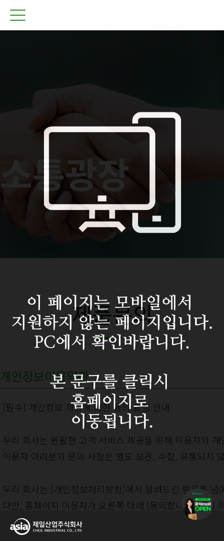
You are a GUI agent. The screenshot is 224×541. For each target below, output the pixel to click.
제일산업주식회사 (112, 15)
